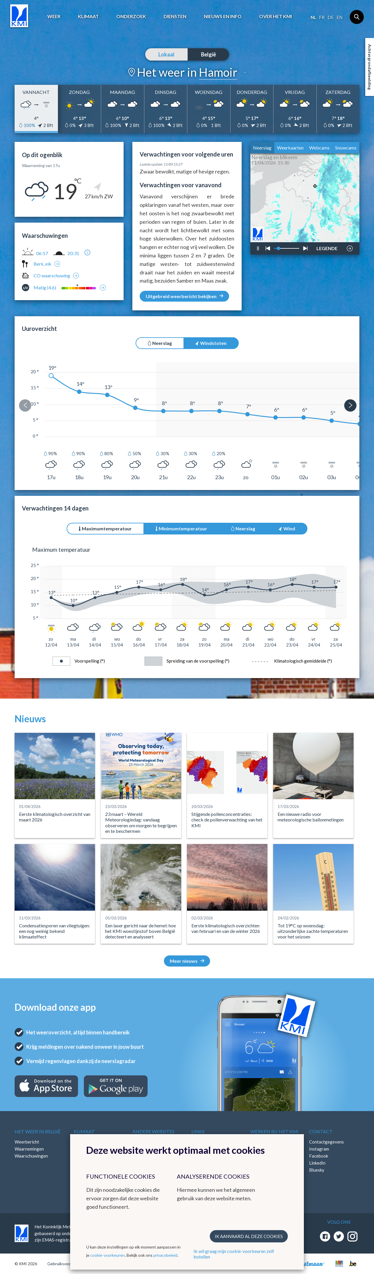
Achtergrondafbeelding (369, 67)
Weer (53, 16)
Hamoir (218, 72)
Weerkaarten (290, 147)
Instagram (319, 1148)
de (331, 17)
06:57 (42, 253)
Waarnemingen (29, 1148)
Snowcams (345, 147)
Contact (321, 1131)
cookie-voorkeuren (107, 1255)
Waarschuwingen (31, 1155)
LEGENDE (326, 247)
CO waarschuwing (52, 275)
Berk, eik (42, 264)
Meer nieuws (187, 961)
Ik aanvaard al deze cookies (249, 1236)
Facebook (318, 1155)
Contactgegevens (326, 1141)
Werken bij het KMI (274, 1131)
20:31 (73, 253)
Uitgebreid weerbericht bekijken (184, 296)
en (339, 17)
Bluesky (316, 1169)
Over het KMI (275, 16)
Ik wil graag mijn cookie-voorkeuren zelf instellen (233, 1253)
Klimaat (88, 16)
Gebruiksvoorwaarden (67, 1263)
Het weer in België (37, 1131)
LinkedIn (317, 1162)
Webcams (319, 147)
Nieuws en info (223, 16)
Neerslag (262, 147)
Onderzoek (131, 16)
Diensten (175, 16)
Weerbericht (27, 1141)
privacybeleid (165, 1255)
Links (198, 1131)
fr (322, 17)
